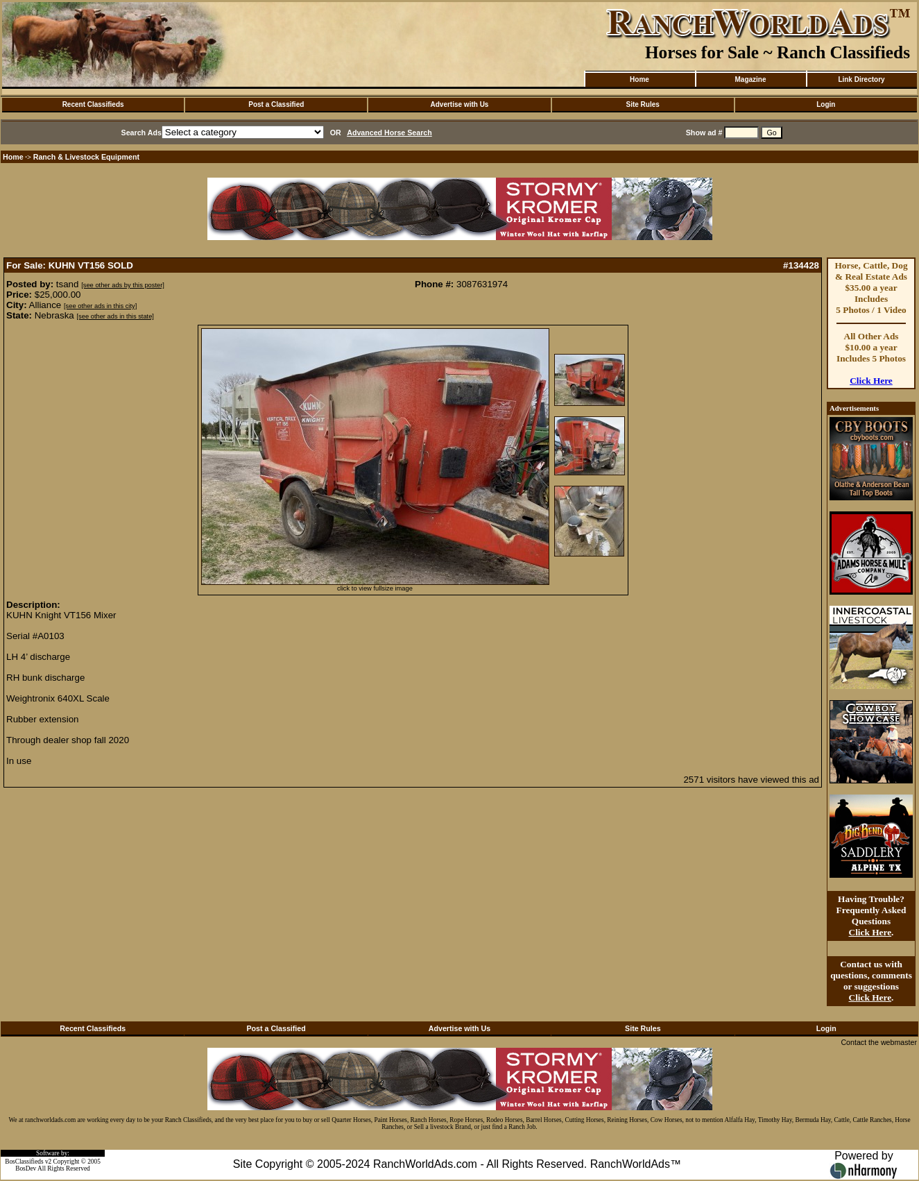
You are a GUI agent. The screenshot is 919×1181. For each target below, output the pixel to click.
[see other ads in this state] (114, 316)
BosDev (25, 1168)
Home (639, 79)
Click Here (871, 380)
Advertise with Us (460, 104)
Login (825, 104)
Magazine (750, 79)
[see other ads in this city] (100, 306)
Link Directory (861, 79)
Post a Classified (276, 104)
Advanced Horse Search (389, 132)
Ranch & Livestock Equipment (86, 157)
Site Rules (642, 104)
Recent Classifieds (93, 104)
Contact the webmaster (879, 1042)
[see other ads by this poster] (122, 285)
